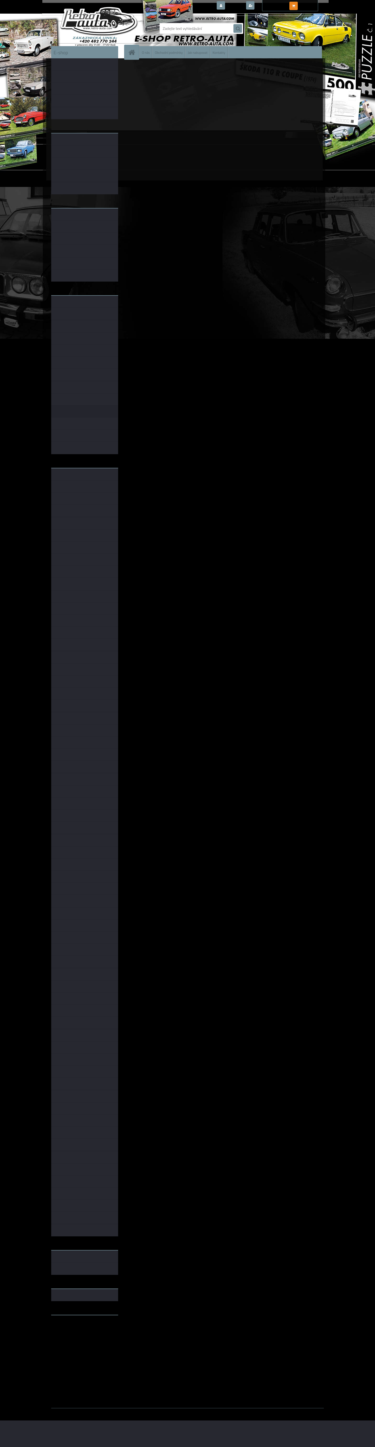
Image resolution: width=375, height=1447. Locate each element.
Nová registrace (269, 6)
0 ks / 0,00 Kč (310, 4)
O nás (146, 52)
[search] (237, 28)
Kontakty (219, 52)
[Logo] (84, 28)
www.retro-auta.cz (67, 1326)
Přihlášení (235, 6)
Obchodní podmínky (169, 52)
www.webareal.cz (101, 1411)
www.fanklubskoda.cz (69, 1330)
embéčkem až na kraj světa (73, 1338)
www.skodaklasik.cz (68, 1334)
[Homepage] (133, 52)
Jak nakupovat (198, 52)
